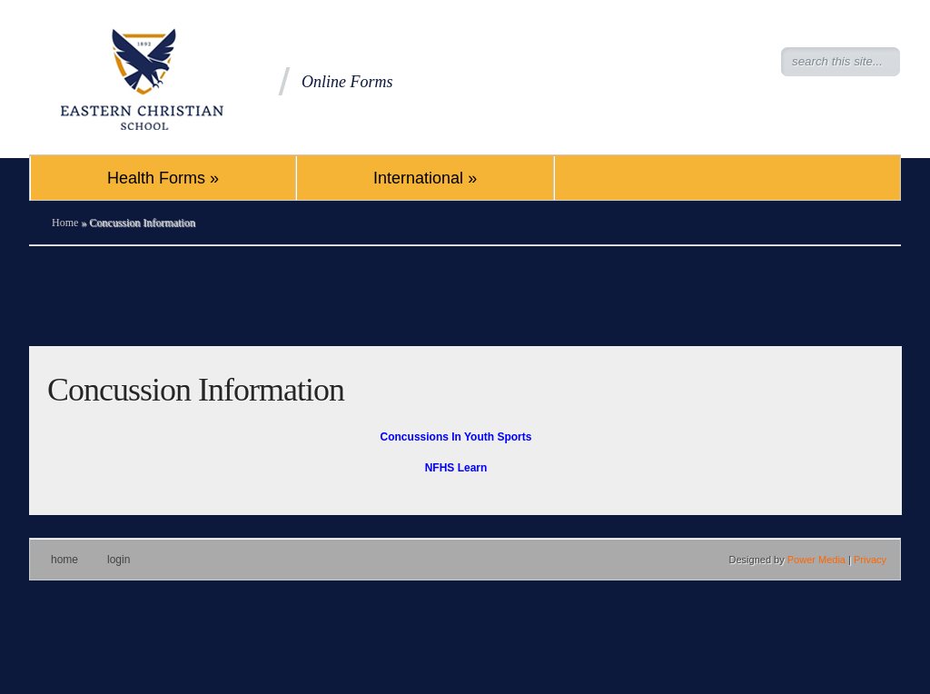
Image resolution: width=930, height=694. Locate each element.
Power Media (816, 559)
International (425, 178)
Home (65, 222)
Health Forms (163, 178)
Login (118, 559)
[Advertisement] (465, 296)
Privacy (870, 559)
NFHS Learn (456, 467)
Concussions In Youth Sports (456, 437)
